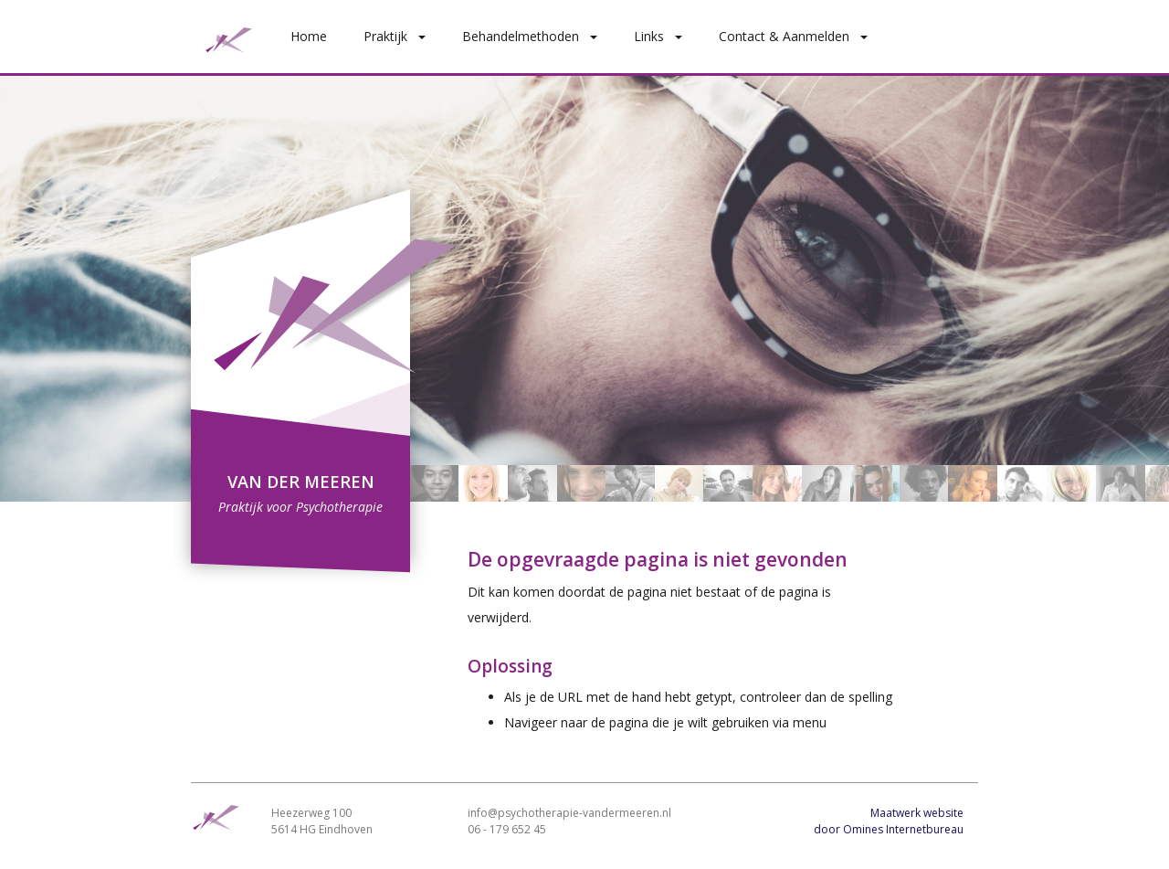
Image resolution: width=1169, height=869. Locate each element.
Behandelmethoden (520, 36)
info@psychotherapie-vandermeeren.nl (569, 813)
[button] (425, 36)
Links (649, 36)
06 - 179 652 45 (507, 829)
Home (308, 36)
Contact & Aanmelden (784, 36)
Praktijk (385, 36)
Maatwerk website (917, 813)
